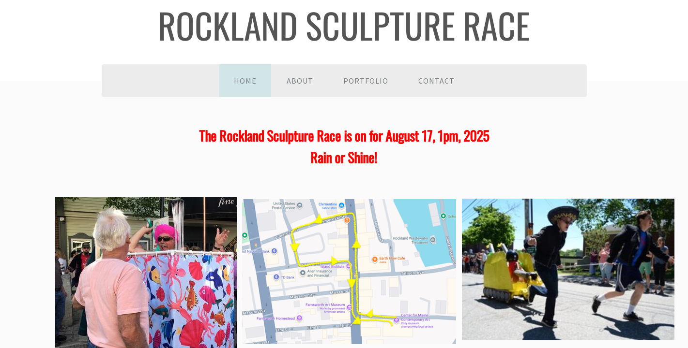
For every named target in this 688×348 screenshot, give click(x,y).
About (300, 81)
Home (245, 81)
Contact (436, 81)
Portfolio (365, 81)
